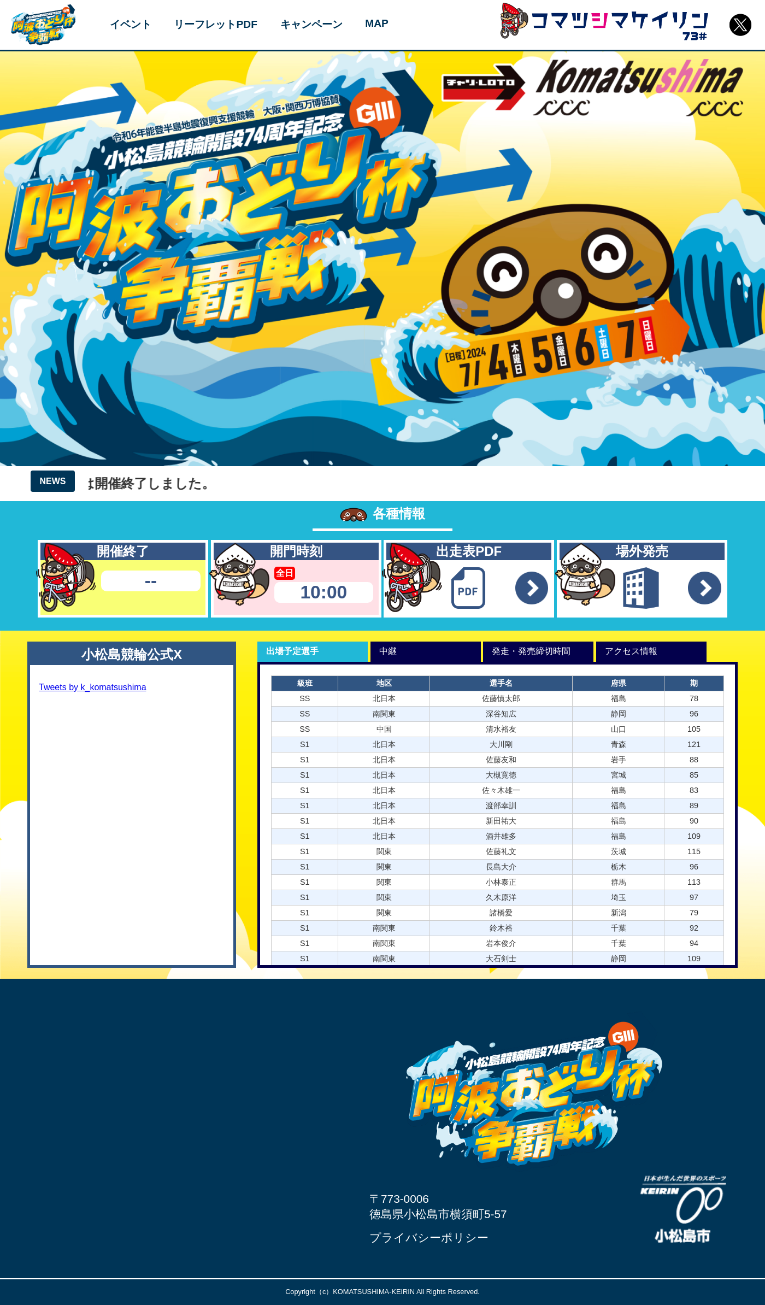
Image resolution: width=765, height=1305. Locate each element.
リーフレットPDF (215, 24)
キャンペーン (311, 24)
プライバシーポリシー (429, 1237)
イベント (130, 24)
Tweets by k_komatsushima (92, 687)
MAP (377, 23)
